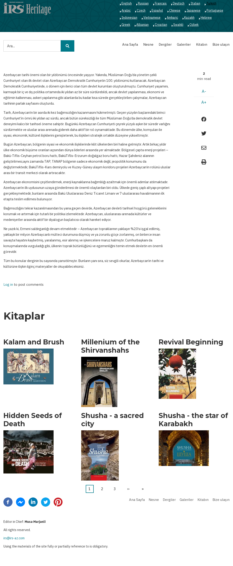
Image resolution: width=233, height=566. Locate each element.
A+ (203, 102)
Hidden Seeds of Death (32, 420)
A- (204, 91)
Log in (8, 285)
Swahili (178, 25)
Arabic (126, 10)
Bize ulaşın (221, 44)
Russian (143, 3)
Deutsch (178, 3)
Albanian (142, 25)
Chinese (174, 10)
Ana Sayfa (130, 44)
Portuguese (215, 10)
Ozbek (194, 25)
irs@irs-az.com (14, 538)
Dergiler (165, 44)
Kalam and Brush (33, 342)
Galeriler (184, 44)
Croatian (161, 25)
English (127, 3)
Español (157, 10)
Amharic (172, 18)
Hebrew (206, 18)
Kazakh (189, 18)
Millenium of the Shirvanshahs (110, 346)
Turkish (211, 3)
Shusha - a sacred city (112, 420)
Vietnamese (152, 18)
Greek (126, 25)
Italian (195, 3)
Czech (141, 10)
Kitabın (201, 44)
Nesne (148, 44)
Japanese (193, 10)
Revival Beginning (191, 342)
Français (161, 3)
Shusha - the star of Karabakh (193, 420)
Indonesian (129, 18)
